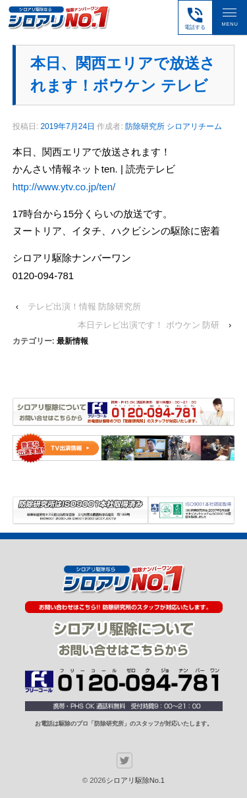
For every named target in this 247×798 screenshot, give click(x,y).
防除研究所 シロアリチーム (173, 126)
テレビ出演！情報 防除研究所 (85, 306)
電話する (195, 17)
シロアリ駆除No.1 (135, 780)
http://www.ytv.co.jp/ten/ (64, 186)
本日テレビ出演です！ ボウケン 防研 (148, 325)
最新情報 (72, 341)
